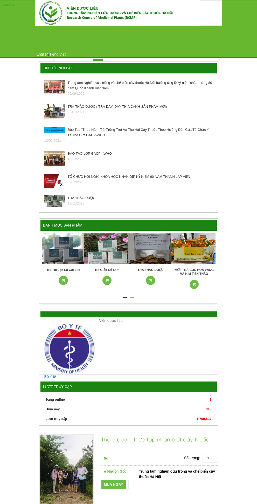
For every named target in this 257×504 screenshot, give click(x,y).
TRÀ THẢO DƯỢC (151, 270)
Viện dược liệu (111, 320)
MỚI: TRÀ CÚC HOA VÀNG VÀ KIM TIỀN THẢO (194, 272)
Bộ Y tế (50, 376)
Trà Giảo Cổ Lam (107, 270)
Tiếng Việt (57, 54)
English (42, 54)
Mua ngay (113, 484)
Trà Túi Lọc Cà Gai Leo (63, 270)
